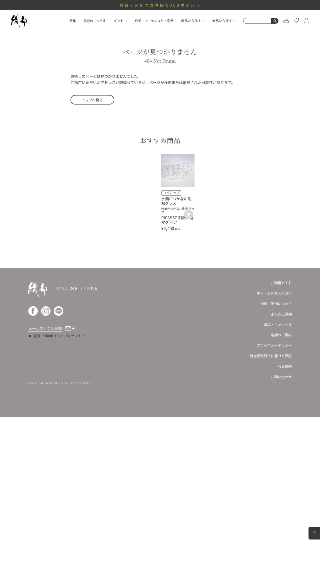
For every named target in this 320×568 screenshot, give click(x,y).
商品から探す (192, 20)
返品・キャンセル (278, 475)
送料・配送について (276, 454)
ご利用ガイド (281, 433)
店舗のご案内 (281, 485)
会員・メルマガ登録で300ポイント (160, 5)
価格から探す (224, 20)
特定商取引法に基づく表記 (271, 506)
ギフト (120, 20)
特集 (73, 20)
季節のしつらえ (95, 20)
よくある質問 (281, 465)
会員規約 (285, 517)
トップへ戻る (92, 99)
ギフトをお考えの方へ (274, 444)
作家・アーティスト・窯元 (154, 20)
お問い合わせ (281, 527)
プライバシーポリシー (274, 496)
